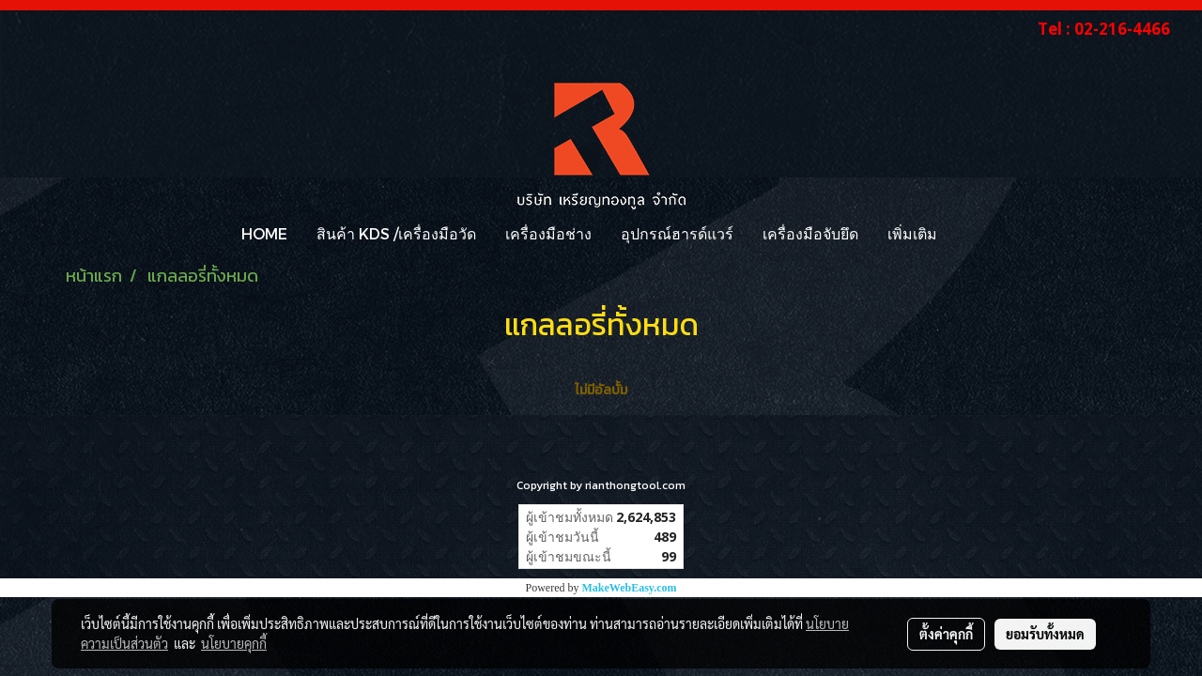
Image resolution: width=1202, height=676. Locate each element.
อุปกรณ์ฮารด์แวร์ (677, 233)
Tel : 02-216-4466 (1104, 28)
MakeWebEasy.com (629, 587)
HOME (264, 233)
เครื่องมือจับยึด (810, 233)
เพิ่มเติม (912, 233)
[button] (968, 233)
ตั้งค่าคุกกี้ (946, 633)
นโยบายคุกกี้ (234, 643)
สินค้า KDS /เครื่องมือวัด (396, 233)
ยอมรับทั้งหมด (1045, 633)
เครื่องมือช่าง (548, 233)
